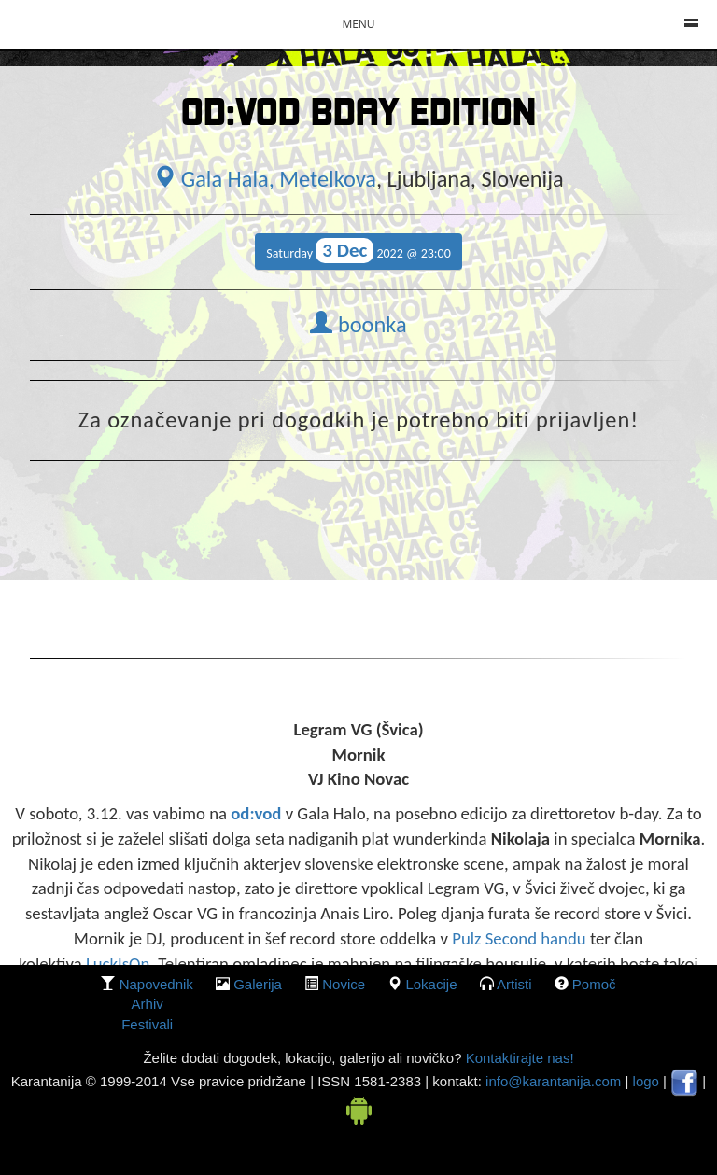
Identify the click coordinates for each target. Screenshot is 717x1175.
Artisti (514, 984)
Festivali (147, 1024)
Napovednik (156, 984)
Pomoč (594, 984)
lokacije (431, 984)
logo (646, 1081)
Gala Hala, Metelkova (264, 179)
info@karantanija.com (553, 1081)
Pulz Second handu (518, 938)
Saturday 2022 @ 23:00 (358, 250)
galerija (257, 984)
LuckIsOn (118, 963)
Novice (343, 984)
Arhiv (147, 1004)
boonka (358, 325)
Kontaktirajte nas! (517, 1058)
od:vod (256, 813)
